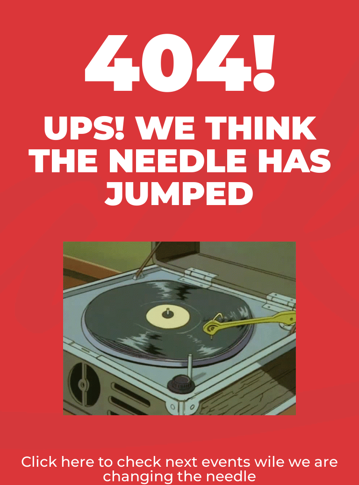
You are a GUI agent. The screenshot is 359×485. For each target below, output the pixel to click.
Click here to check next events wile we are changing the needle (179, 469)
